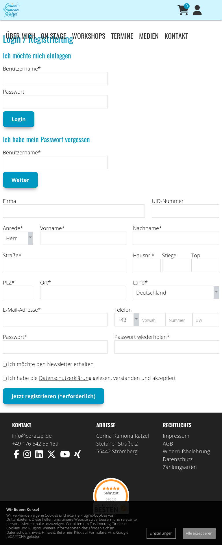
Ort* (45, 291)
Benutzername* (22, 77)
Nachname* (147, 236)
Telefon (123, 318)
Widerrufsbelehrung (186, 460)
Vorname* (52, 236)
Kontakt (176, 35)
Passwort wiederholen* (142, 345)
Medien (149, 35)
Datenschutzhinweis (23, 532)
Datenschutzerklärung (65, 386)
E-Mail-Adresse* (22, 318)
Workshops (88, 35)
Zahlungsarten (180, 475)
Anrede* (13, 236)
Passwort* (15, 345)
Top (195, 264)
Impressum (176, 444)
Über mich (20, 35)
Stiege (169, 264)
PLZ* (8, 291)
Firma (9, 209)
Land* (140, 291)
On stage (53, 35)
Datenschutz (178, 467)
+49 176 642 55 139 (35, 452)
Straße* (12, 264)
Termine (122, 35)
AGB (168, 452)
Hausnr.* (143, 264)
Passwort (13, 100)
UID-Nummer (168, 209)
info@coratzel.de (32, 444)
